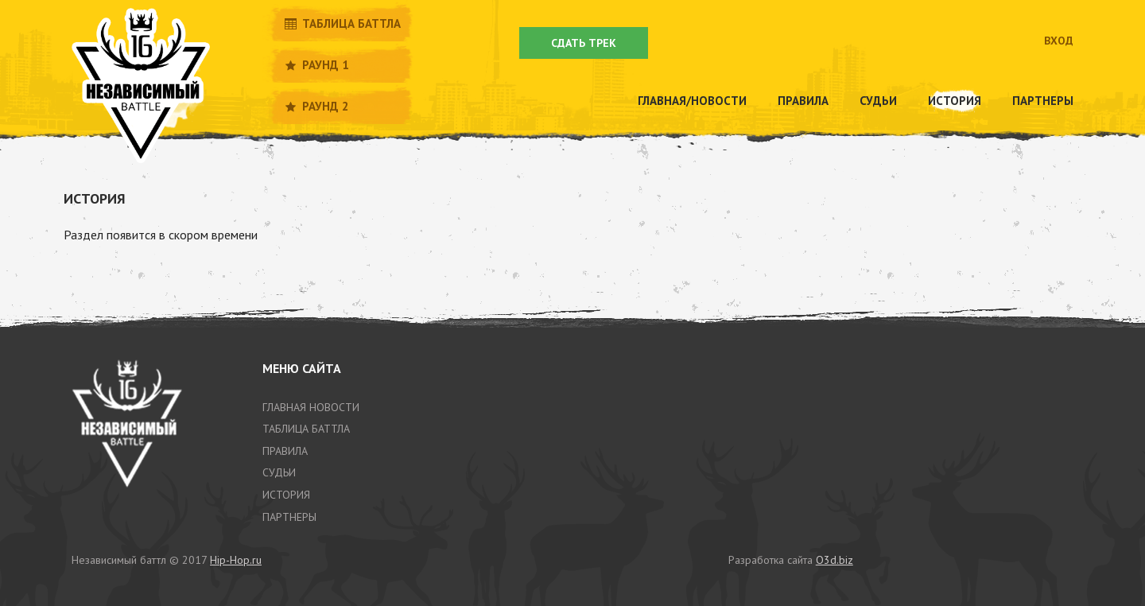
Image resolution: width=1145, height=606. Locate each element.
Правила (803, 100)
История (954, 100)
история (286, 495)
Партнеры (1042, 100)
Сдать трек (583, 43)
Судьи (878, 100)
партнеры (289, 517)
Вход (1058, 40)
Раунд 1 (315, 64)
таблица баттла (306, 428)
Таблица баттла (341, 23)
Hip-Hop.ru (236, 560)
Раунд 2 (315, 106)
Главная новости (310, 407)
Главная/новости (692, 100)
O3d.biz (834, 560)
